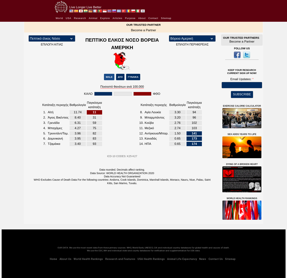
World (59, 18)
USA (68, 18)
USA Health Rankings (151, 259)
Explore (105, 18)
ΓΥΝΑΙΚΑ (133, 77)
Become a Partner (143, 30)
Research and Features (120, 259)
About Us (65, 259)
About (142, 18)
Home (53, 259)
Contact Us (215, 259)
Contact (153, 18)
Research (80, 18)
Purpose (130, 18)
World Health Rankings (88, 259)
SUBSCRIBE (242, 94)
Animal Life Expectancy (182, 259)
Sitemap (166, 18)
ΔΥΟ (120, 77)
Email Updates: (241, 79)
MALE (109, 77)
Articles (117, 18)
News (202, 259)
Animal (93, 18)
